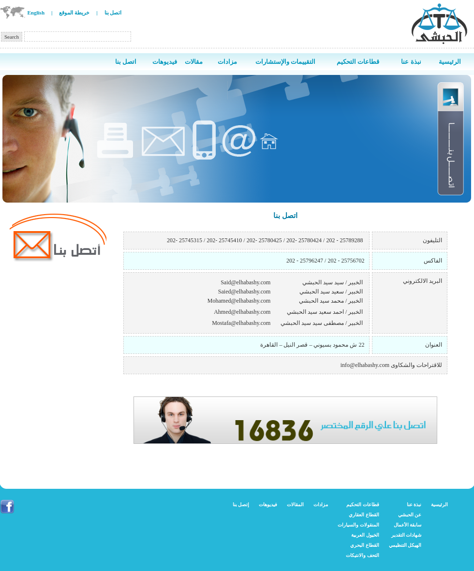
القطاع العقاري (364, 514)
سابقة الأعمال (408, 524)
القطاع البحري (364, 545)
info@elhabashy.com (365, 365)
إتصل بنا (241, 504)
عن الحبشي (410, 514)
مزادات (320, 504)
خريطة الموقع (74, 12)
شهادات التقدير (406, 535)
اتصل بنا (113, 12)
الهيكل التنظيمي (405, 545)
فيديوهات (268, 504)
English (36, 12)
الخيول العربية (365, 535)
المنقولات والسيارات (358, 524)
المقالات (295, 504)
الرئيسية (439, 504)
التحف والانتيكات (362, 555)
